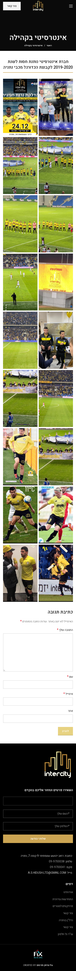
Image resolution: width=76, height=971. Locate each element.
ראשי (49, 45)
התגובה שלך (65, 630)
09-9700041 (57, 867)
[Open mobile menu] (71, 6)
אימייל (68, 694)
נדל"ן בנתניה (66, 920)
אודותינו (68, 892)
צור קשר (12, 6)
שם (70, 677)
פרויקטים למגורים (63, 906)
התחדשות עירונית (62, 899)
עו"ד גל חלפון (65, 934)
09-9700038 (56, 861)
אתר (70, 711)
